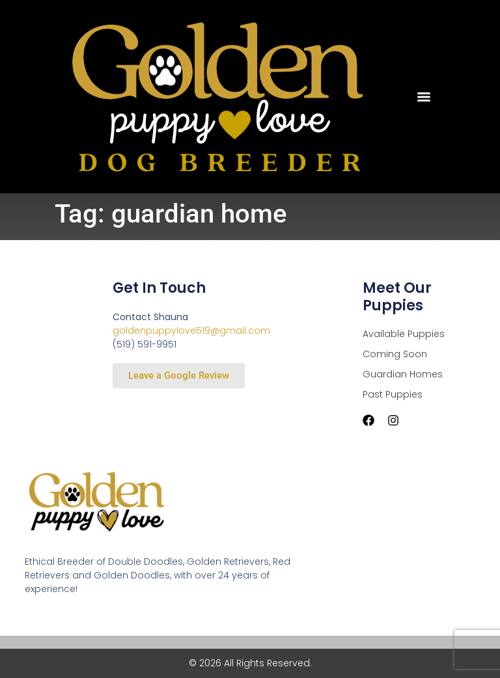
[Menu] (424, 97)
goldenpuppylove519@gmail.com (191, 330)
